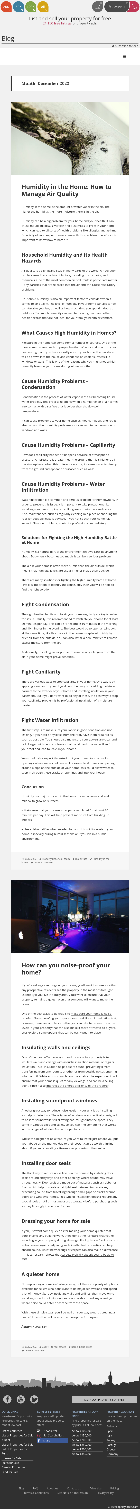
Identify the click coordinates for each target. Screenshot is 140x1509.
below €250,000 (81, 1445)
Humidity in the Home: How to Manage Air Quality (66, 190)
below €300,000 (81, 1449)
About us (52, 1488)
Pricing (114, 1488)
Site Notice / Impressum (73, 1493)
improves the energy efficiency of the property (77, 1086)
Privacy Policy (105, 1493)
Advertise (95, 1488)
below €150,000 (81, 1435)
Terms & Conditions (36, 1493)
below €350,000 (81, 1454)
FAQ (35, 1488)
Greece (111, 1449)
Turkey (111, 1440)
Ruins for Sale (10, 1463)
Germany (112, 1454)
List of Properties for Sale (17, 1444)
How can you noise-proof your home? (66, 968)
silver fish (57, 226)
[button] (53, 1440)
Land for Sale (10, 1472)
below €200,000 (81, 1440)
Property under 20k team (56, 858)
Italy (109, 1435)
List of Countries (12, 1431)
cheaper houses (53, 235)
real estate (81, 858)
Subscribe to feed (125, 46)
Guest (45, 1346)
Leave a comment (43, 862)
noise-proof (85, 1346)
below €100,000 (81, 1431)
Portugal (112, 1445)
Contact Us (74, 1488)
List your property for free (104, 1400)
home (74, 1346)
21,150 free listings (57, 23)
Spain (110, 1431)
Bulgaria (112, 1426)
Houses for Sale (11, 1458)
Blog (8, 38)
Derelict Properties (13, 1467)
